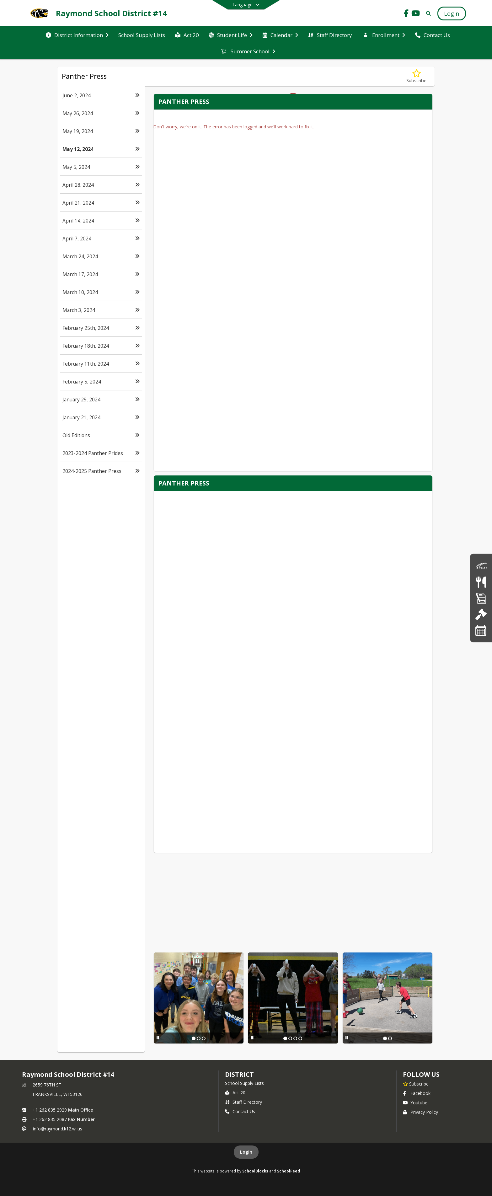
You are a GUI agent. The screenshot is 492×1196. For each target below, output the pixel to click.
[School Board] (481, 614)
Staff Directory (243, 1102)
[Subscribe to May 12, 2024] (416, 76)
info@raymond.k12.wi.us (57, 1129)
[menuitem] (77, 34)
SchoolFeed (288, 1170)
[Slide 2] (199, 1038)
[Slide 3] (204, 1038)
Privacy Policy (420, 1112)
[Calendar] (481, 630)
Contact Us (240, 1111)
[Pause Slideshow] (158, 1038)
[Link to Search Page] (427, 13)
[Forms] (481, 598)
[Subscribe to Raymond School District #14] (416, 1083)
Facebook (416, 1093)
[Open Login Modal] (451, 13)
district (239, 1074)
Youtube (415, 1103)
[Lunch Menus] (481, 581)
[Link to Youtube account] (415, 14)
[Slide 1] (193, 1038)
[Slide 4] (300, 1038)
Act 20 (235, 1093)
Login (246, 1152)
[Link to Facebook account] (406, 14)
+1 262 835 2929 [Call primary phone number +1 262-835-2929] (50, 1110)
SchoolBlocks (255, 1170)
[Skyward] (481, 565)
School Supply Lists (244, 1083)
